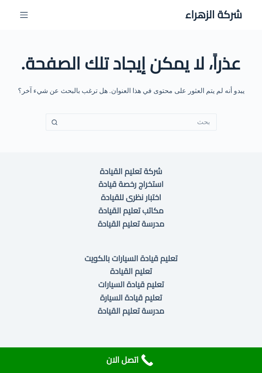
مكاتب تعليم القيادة (131, 210)
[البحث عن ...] (140, 122)
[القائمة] (24, 15)
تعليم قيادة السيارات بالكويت (131, 258)
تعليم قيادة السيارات (131, 284)
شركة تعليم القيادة (131, 171)
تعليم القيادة (131, 271)
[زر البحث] (54, 122)
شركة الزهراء (213, 14)
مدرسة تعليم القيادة (131, 223)
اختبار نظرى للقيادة (131, 197)
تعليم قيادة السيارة (131, 297)
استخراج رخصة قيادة (130, 184)
